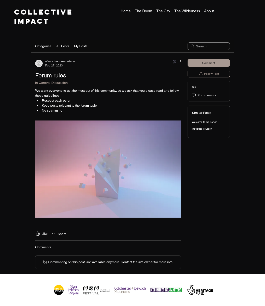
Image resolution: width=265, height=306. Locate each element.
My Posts (80, 46)
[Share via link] (58, 233)
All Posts (62, 46)
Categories (43, 46)
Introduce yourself (202, 128)
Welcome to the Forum (204, 121)
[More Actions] (178, 61)
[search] (209, 46)
